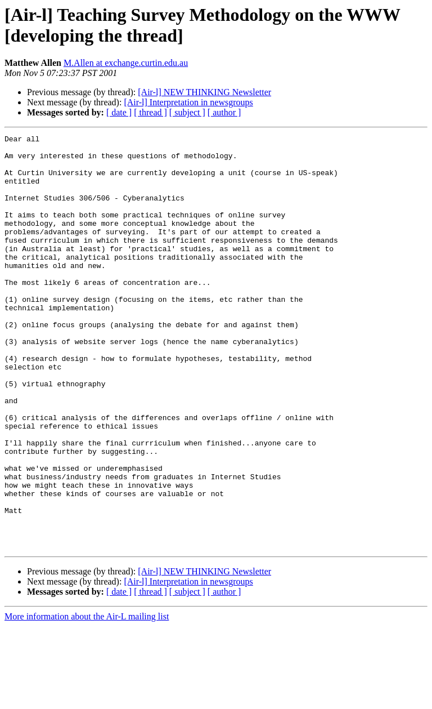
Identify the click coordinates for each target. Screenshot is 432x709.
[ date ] (119, 112)
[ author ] (224, 112)
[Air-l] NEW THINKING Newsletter (204, 92)
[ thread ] (150, 112)
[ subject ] (187, 112)
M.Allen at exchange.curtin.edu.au (126, 63)
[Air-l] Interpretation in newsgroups (188, 102)
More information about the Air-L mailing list (86, 699)
